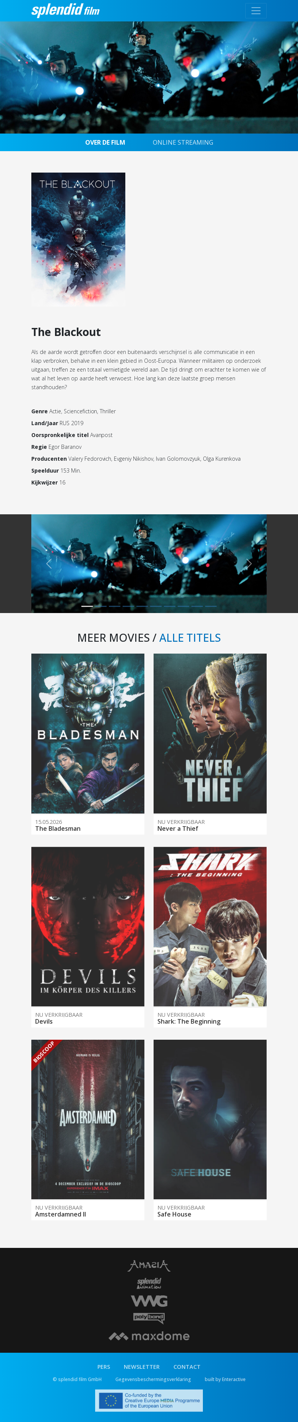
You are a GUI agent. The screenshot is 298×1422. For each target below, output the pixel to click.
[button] (48, 563)
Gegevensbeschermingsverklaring (153, 1379)
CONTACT (187, 1366)
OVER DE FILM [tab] (105, 142)
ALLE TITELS (190, 637)
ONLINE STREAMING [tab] (183, 142)
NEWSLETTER (142, 1366)
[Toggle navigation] (256, 10)
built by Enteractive (225, 1379)
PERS (103, 1366)
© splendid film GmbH (77, 1379)
